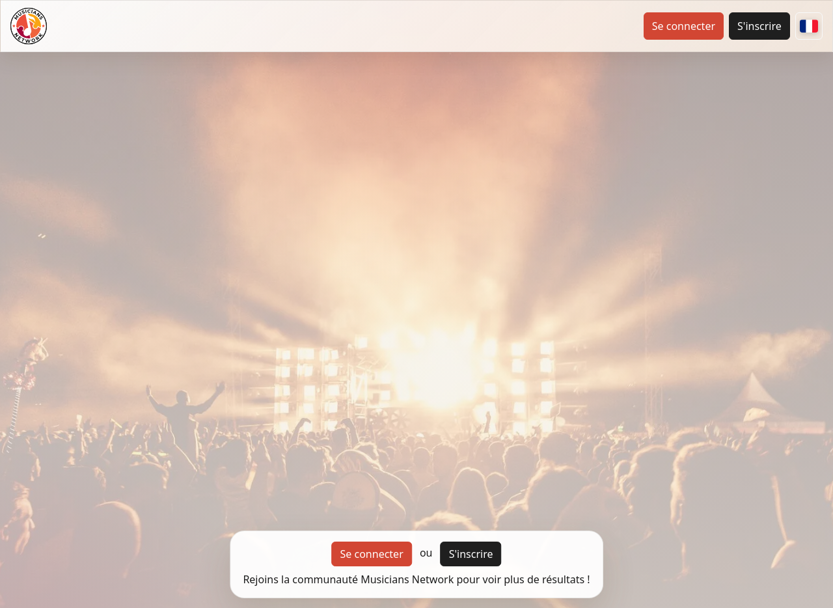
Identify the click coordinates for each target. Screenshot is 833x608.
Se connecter (683, 26)
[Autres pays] (809, 26)
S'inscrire (759, 26)
